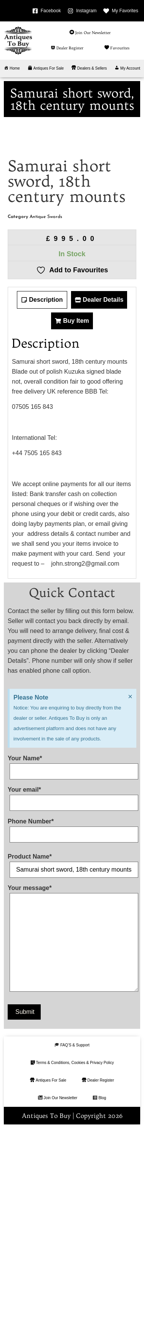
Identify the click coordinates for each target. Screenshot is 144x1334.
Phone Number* (72, 1033)
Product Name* (72, 1068)
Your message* (72, 1146)
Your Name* (72, 970)
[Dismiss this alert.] (130, 902)
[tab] (42, 505)
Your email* (72, 1002)
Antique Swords (46, 422)
